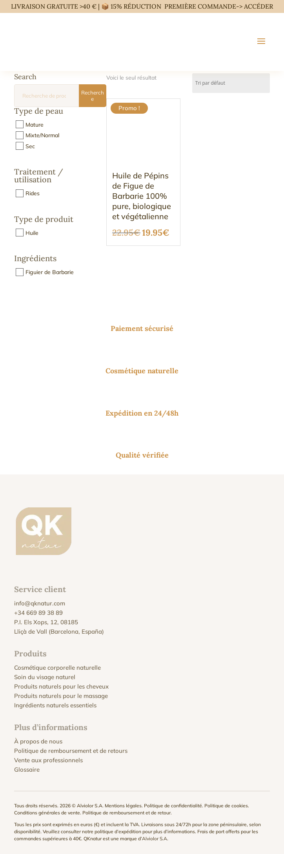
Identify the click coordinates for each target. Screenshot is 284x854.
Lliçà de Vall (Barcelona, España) (59, 631)
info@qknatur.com (39, 603)
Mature (34, 124)
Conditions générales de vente (47, 813)
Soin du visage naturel (44, 677)
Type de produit (43, 219)
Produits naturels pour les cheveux (61, 686)
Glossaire (27, 769)
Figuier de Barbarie (49, 272)
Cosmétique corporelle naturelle (57, 667)
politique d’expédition (118, 831)
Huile (31, 232)
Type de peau (38, 111)
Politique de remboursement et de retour (126, 813)
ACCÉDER (258, 6)
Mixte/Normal (42, 135)
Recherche (92, 95)
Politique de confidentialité (173, 806)
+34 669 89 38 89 (38, 612)
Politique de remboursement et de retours (70, 750)
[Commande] (231, 83)
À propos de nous (38, 741)
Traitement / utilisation (38, 176)
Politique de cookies (226, 806)
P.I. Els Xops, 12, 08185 (46, 622)
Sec (30, 145)
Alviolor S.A (154, 838)
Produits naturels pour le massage (61, 696)
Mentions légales (123, 806)
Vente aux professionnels (48, 760)
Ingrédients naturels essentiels (55, 705)
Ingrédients (35, 258)
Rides (32, 193)
